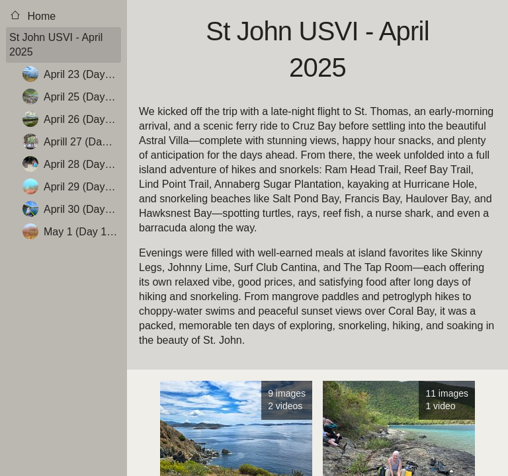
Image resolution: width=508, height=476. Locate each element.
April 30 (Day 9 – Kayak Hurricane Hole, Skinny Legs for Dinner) (71, 209)
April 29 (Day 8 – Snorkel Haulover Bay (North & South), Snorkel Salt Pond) (71, 186)
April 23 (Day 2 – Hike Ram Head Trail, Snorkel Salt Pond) (71, 74)
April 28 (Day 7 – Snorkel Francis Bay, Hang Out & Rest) (71, 164)
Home (32, 15)
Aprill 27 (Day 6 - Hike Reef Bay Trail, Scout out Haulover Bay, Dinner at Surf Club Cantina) (71, 141)
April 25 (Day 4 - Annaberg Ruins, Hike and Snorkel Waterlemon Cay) (71, 96)
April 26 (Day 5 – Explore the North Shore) (71, 119)
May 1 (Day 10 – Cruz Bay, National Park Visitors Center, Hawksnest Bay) (71, 231)
